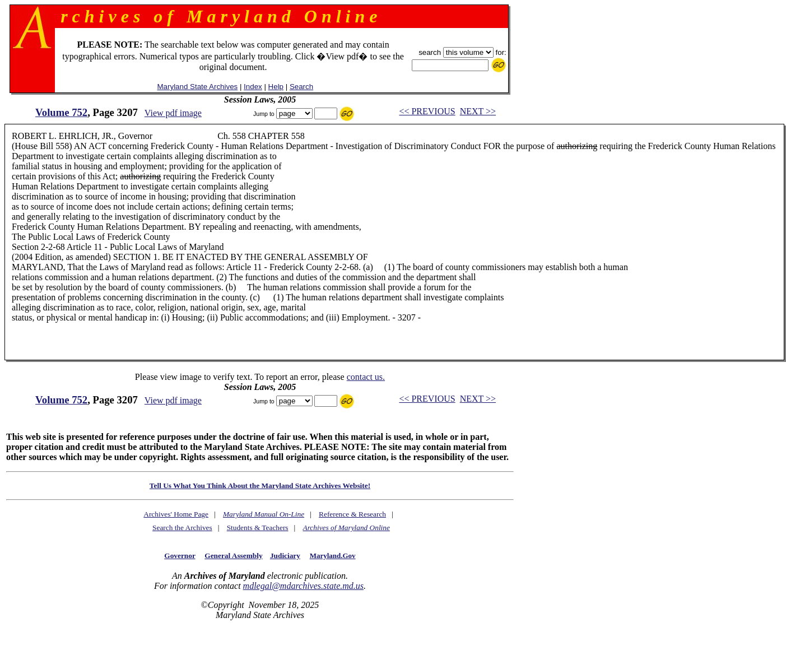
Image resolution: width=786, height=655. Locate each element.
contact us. (366, 377)
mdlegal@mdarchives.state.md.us (303, 586)
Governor (179, 555)
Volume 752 (61, 112)
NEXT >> (478, 111)
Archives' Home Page (175, 514)
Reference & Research (352, 514)
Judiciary (285, 555)
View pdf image (173, 113)
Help (275, 86)
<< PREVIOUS (427, 111)
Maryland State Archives (197, 86)
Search (301, 86)
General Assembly (233, 555)
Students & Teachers (258, 527)
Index (253, 86)
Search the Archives (182, 527)
